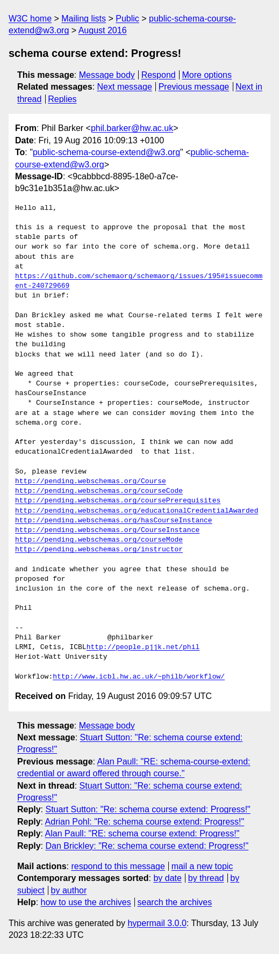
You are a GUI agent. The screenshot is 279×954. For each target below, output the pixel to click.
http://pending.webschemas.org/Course (90, 481)
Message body (107, 74)
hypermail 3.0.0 (156, 923)
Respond (158, 74)
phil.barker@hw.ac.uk (132, 128)
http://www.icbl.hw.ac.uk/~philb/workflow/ (139, 677)
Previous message (194, 86)
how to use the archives (86, 902)
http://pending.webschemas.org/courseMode (99, 540)
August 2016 (102, 30)
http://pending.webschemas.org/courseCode (99, 491)
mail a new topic (202, 866)
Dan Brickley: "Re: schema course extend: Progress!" (146, 845)
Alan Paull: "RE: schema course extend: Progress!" (142, 833)
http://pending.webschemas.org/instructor (99, 550)
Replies (62, 99)
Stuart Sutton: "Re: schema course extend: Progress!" (147, 809)
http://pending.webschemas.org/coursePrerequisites (117, 501)
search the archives (175, 902)
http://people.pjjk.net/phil (143, 647)
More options (207, 74)
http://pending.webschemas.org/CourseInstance (107, 530)
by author (69, 890)
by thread (206, 878)
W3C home (30, 18)
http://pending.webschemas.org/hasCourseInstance (113, 521)
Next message (124, 86)
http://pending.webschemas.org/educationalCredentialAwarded (136, 511)
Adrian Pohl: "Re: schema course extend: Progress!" (145, 821)
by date (167, 878)
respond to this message (117, 866)
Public (127, 18)
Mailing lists (83, 18)
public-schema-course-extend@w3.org (106, 152)
